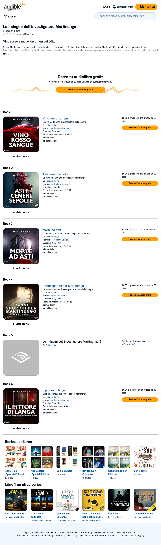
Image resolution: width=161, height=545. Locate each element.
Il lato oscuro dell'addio (38, 515)
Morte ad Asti (52, 230)
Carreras (85, 532)
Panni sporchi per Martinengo (63, 286)
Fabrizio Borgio (52, 125)
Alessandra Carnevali (96, 520)
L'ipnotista (113, 513)
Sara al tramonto (14, 513)
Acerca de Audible (68, 532)
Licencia (58, 535)
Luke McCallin (144, 517)
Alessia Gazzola (67, 520)
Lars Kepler (117, 517)
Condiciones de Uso (103, 532)
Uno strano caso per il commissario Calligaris (92, 517)
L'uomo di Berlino (143, 513)
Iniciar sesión (146, 6)
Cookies (70, 535)
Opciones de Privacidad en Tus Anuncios (98, 535)
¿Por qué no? (128, 344)
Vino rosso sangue (56, 118)
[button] (6, 54)
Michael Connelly (42, 520)
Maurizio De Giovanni (19, 517)
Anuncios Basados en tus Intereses (33, 535)
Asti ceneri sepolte (55, 174)
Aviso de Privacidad (126, 532)
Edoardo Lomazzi (62, 128)
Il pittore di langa (54, 390)
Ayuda (106, 6)
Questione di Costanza (63, 515)
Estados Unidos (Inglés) (133, 535)
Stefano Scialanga (62, 184)
